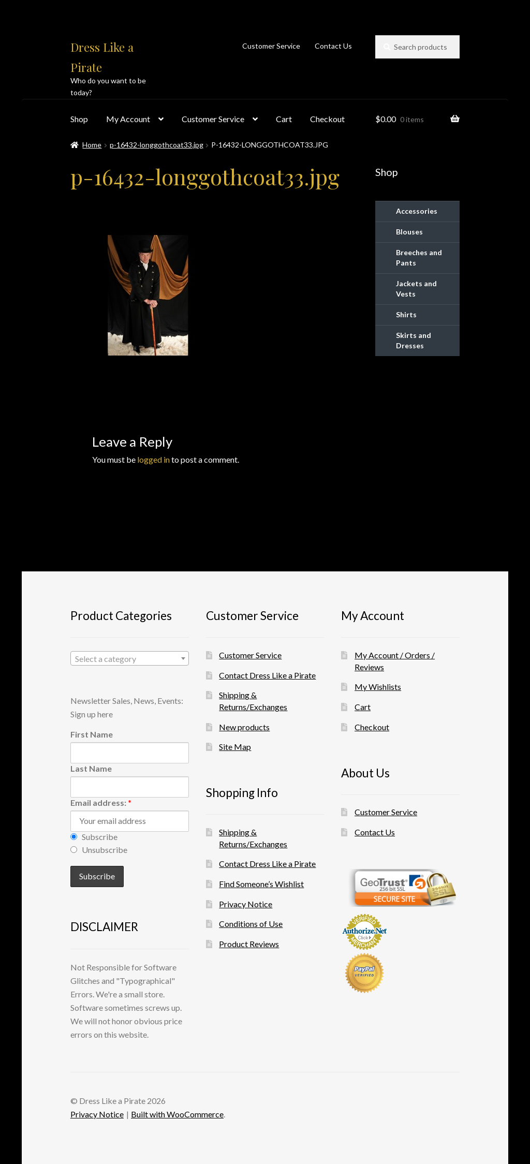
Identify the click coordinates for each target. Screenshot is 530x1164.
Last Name (91, 768)
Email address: (100, 802)
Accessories (416, 211)
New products (244, 727)
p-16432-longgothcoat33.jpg (156, 144)
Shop (79, 119)
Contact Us (333, 45)
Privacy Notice (245, 904)
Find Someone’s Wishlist (261, 884)
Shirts (406, 314)
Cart (284, 119)
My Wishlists (378, 686)
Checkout (327, 119)
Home (91, 144)
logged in (153, 459)
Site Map (235, 747)
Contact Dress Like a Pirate (267, 675)
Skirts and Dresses (413, 340)
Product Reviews (249, 944)
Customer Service (271, 45)
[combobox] (129, 658)
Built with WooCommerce (177, 1114)
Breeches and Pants (419, 257)
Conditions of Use (251, 924)
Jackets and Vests (416, 288)
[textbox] (129, 659)
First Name (91, 734)
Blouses (409, 231)
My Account (128, 119)
